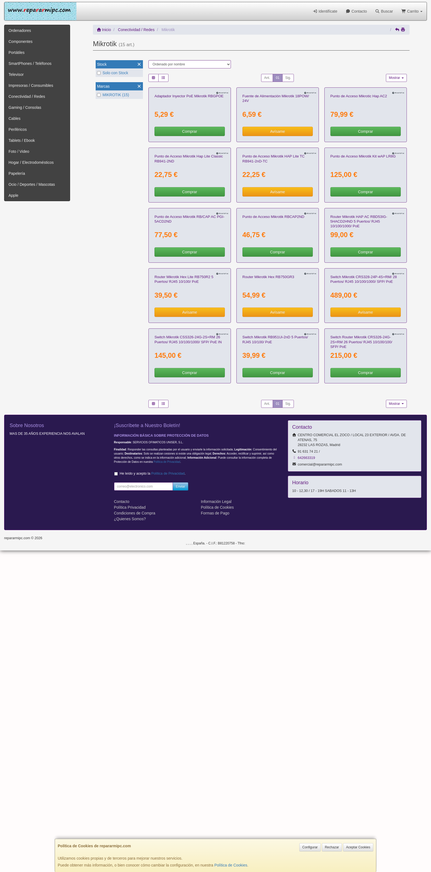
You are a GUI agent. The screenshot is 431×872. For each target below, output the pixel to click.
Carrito (411, 11)
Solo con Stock (112, 73)
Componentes (20, 41)
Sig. (288, 78)
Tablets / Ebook (22, 140)
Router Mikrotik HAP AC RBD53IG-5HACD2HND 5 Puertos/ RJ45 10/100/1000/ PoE (358, 414)
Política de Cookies (230, 865)
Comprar (189, 195)
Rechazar (332, 847)
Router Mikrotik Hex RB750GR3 (268, 534)
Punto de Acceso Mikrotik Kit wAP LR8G (363, 285)
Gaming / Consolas (25, 107)
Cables (15, 118)
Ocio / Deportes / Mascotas (32, 184)
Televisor (16, 74)
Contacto (356, 11)
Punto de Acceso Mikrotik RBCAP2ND (273, 409)
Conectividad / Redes (27, 96)
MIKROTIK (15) (113, 95)
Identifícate (325, 11)
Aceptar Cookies (358, 847)
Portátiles (16, 52)
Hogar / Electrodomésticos (31, 162)
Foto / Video (19, 151)
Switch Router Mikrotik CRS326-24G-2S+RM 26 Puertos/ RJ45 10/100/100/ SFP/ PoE (361, 663)
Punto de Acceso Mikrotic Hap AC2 (358, 160)
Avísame (277, 195)
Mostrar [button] (396, 78)
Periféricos (18, 129)
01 (277, 78)
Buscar (384, 11)
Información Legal (216, 823)
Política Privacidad (130, 829)
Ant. (267, 78)
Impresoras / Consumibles (31, 85)
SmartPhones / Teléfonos (30, 63)
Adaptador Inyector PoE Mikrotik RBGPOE (188, 160)
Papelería (17, 173)
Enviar (180, 808)
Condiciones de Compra (134, 834)
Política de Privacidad (166, 783)
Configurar (310, 847)
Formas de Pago (215, 834)
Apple (13, 195)
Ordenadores (20, 30)
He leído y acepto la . (153, 795)
